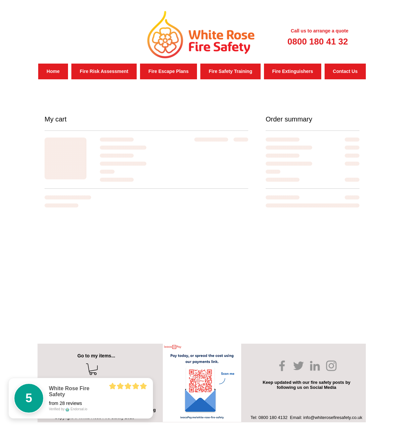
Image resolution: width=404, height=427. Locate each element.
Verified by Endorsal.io (68, 409)
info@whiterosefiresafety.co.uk (332, 417)
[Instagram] (331, 366)
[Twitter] (298, 366)
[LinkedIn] (315, 366)
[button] (93, 369)
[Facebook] (282, 366)
